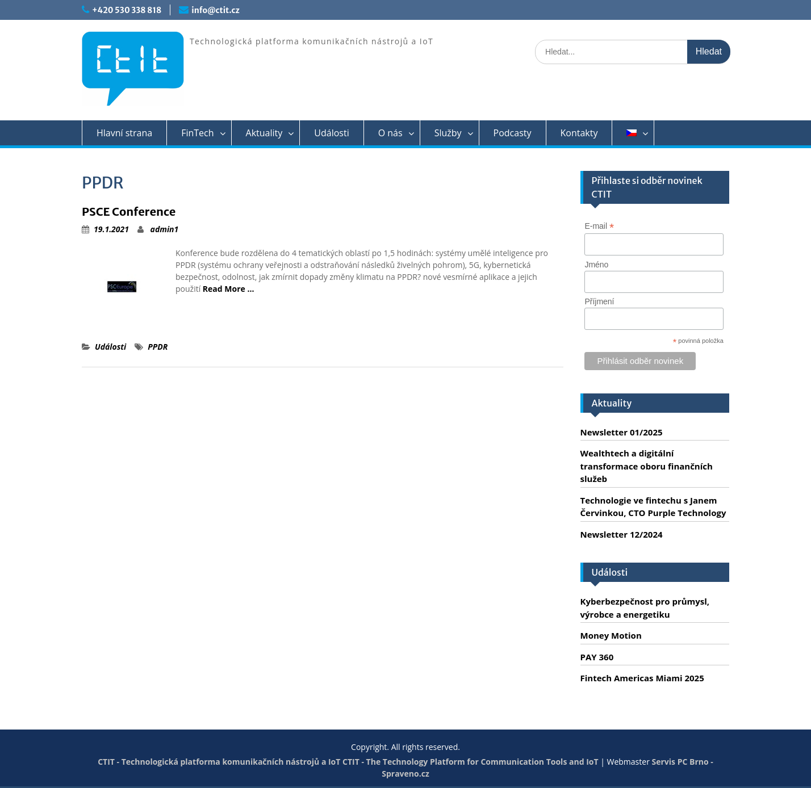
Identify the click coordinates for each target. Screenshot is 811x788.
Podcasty (513, 133)
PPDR (158, 346)
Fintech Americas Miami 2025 (642, 678)
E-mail (599, 226)
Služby (448, 133)
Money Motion (611, 635)
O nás (390, 133)
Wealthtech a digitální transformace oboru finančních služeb (646, 465)
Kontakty (579, 133)
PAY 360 (597, 657)
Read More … (228, 288)
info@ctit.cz (215, 10)
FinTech (197, 133)
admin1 (165, 229)
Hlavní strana (124, 133)
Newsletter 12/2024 (621, 534)
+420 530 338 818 (126, 10)
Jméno (596, 264)
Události (331, 133)
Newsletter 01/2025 (621, 432)
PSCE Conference (128, 211)
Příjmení (599, 301)
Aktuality (264, 133)
